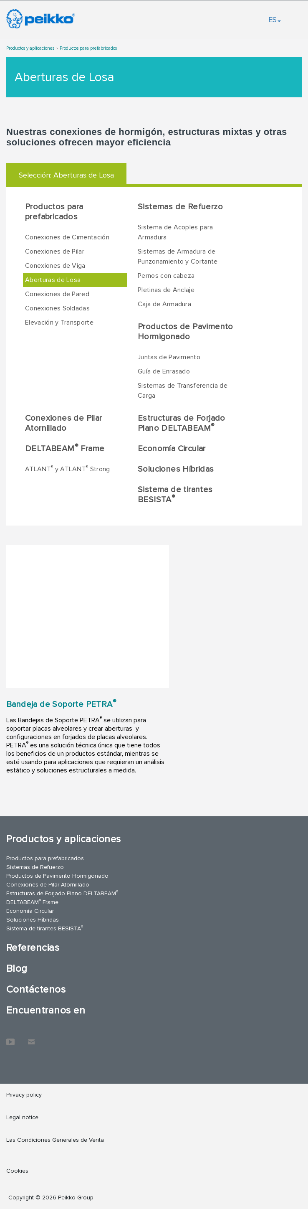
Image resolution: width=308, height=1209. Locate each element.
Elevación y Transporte (59, 322)
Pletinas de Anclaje (166, 290)
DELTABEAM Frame (64, 448)
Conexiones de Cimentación (67, 237)
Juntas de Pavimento (169, 357)
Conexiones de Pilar (54, 251)
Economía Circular (172, 449)
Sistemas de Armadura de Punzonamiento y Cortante (178, 256)
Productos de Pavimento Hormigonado (185, 332)
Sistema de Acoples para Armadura (175, 232)
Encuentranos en (45, 1010)
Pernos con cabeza (166, 276)
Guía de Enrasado (164, 371)
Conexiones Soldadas (57, 308)
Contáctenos (36, 989)
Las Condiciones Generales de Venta (55, 1139)
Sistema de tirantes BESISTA (175, 495)
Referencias (32, 948)
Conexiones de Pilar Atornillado (63, 423)
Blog (17, 969)
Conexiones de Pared (57, 294)
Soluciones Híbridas (176, 469)
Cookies (17, 1170)
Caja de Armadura (164, 304)
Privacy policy (24, 1094)
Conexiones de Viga (55, 266)
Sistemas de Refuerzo (180, 207)
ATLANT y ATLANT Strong (67, 468)
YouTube (10, 1038)
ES (274, 19)
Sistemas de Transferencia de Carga (182, 390)
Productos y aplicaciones (30, 48)
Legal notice (22, 1117)
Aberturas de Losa (53, 280)
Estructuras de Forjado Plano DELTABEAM (181, 423)
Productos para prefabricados (88, 48)
